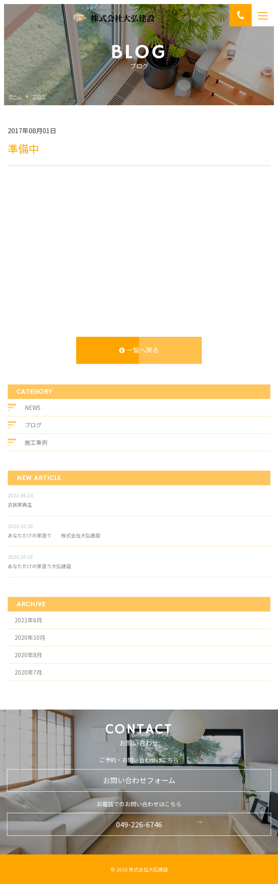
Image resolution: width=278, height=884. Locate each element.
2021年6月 (28, 624)
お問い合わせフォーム (139, 780)
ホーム (15, 96)
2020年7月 (28, 677)
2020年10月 (30, 642)
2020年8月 (28, 659)
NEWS (33, 412)
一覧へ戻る (139, 350)
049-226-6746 (139, 824)
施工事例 (36, 446)
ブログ (39, 96)
